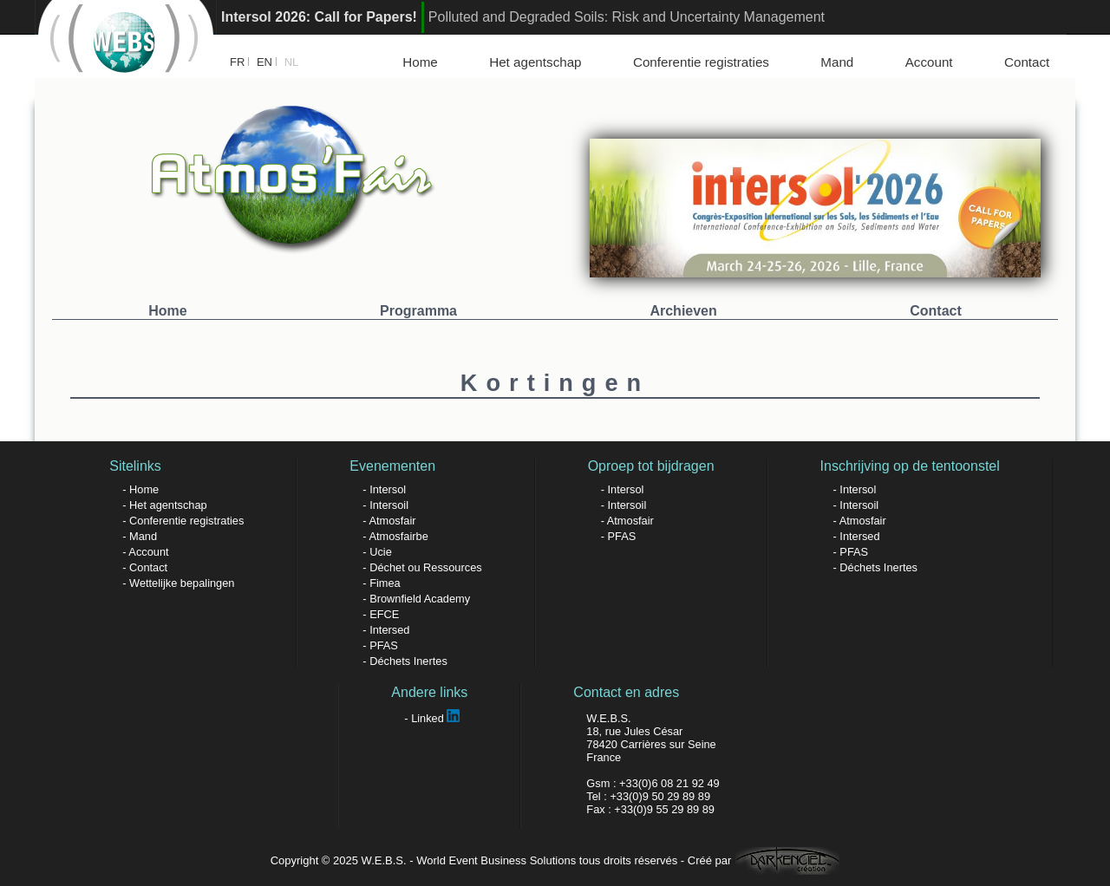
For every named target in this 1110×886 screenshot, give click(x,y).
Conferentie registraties (701, 62)
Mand (836, 62)
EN (264, 61)
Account (929, 62)
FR (237, 61)
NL (291, 61)
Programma (418, 310)
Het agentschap (535, 62)
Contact (1026, 62)
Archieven (683, 310)
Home (420, 62)
